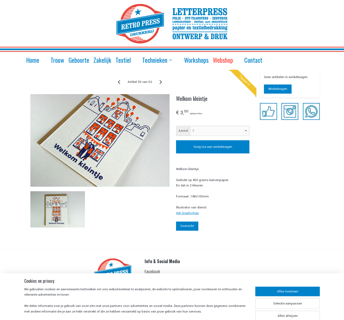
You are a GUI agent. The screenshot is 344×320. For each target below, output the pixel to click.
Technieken (157, 60)
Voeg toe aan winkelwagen (212, 147)
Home (32, 60)
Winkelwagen (277, 89)
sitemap (186, 310)
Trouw (57, 60)
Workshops (196, 60)
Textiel (123, 60)
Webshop (223, 60)
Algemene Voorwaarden (163, 289)
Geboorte (79, 60)
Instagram (152, 277)
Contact (253, 60)
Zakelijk (102, 60)
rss (196, 310)
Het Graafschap (187, 213)
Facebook (152, 271)
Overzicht (187, 226)
